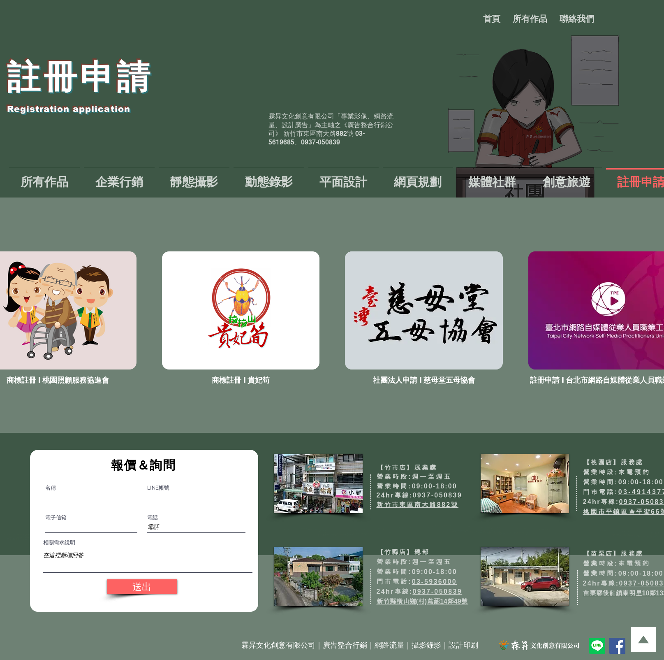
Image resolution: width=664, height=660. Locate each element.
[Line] (597, 646)
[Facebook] (617, 646)
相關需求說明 (59, 542)
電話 (152, 517)
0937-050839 (437, 495)
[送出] (142, 586)
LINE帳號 (158, 487)
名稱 (50, 487)
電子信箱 (56, 517)
